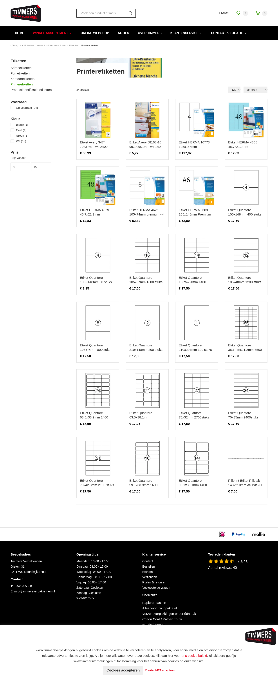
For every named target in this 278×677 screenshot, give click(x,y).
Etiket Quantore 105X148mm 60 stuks (96, 280)
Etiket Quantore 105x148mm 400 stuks (244, 212)
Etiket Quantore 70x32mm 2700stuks (194, 415)
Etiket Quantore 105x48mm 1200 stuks (244, 280)
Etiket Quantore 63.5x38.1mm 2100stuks (140, 417)
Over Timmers (150, 33)
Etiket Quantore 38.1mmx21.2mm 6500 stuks (245, 349)
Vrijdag (81, 582)
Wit (21, 141)
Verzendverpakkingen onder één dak (169, 613)
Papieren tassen (154, 603)
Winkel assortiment (50, 33)
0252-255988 (23, 586)
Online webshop (95, 33)
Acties (123, 33)
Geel (21, 130)
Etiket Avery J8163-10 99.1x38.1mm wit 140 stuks (145, 146)
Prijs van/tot (18, 157)
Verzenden (149, 577)
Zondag (81, 593)
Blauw (22, 124)
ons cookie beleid (194, 655)
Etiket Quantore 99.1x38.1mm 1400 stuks (193, 485)
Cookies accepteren (123, 670)
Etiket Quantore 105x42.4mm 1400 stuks (192, 282)
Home (19, 33)
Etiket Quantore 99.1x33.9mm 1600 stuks (143, 485)
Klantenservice (184, 33)
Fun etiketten (20, 73)
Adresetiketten (21, 68)
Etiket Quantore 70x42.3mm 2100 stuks (97, 483)
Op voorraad (27, 107)
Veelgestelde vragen (156, 587)
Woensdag (83, 572)
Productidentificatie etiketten (31, 90)
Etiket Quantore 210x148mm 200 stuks (145, 347)
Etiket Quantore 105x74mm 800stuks (95, 347)
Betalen (147, 572)
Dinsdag (82, 566)
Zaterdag (82, 587)
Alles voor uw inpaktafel (159, 608)
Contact (147, 561)
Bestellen (148, 566)
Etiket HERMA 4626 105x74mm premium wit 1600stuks (146, 214)
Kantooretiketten (22, 79)
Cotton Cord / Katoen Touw (162, 619)
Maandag (82, 561)
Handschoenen (153, 624)
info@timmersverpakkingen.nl (34, 591)
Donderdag (84, 577)
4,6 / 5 (242, 562)
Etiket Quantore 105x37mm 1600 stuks (145, 280)
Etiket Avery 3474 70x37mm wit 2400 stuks (94, 146)
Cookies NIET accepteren (160, 670)
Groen (22, 135)
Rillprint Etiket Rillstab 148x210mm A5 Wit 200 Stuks (245, 485)
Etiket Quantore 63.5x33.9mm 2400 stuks (94, 417)
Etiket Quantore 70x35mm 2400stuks (243, 415)
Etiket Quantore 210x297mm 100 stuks (195, 347)
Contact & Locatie (227, 33)
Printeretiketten (22, 84)
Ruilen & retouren (154, 582)
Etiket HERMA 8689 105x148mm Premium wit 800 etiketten (195, 214)
